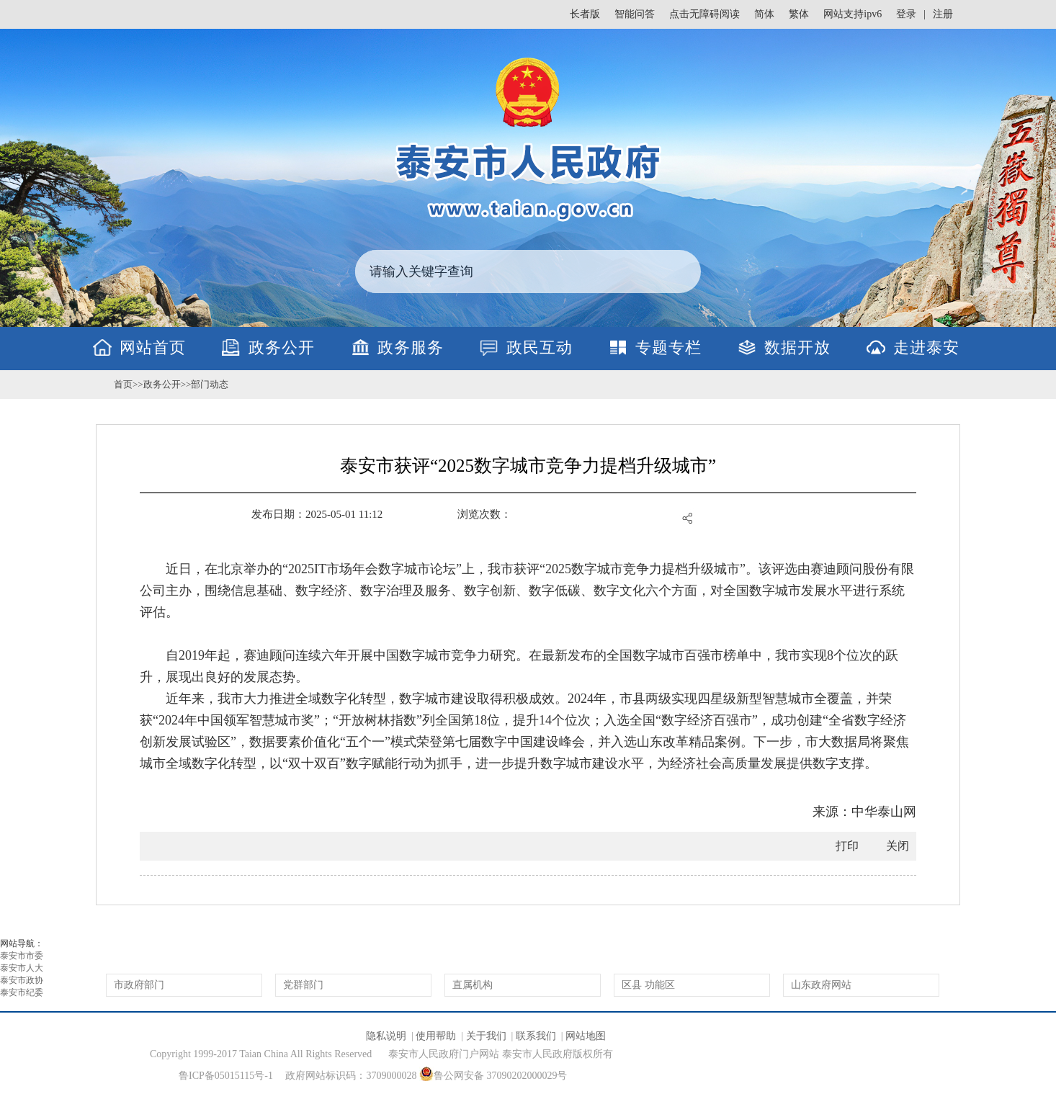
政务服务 (410, 347)
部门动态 (209, 384)
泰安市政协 (21, 980)
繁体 (799, 14)
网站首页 (153, 347)
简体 (764, 14)
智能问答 (634, 14)
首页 (123, 384)
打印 (847, 846)
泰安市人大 (21, 968)
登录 (906, 14)
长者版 (585, 14)
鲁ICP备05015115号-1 (226, 1075)
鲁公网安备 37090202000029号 (493, 1074)
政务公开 (282, 347)
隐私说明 (386, 1036)
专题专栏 (668, 347)
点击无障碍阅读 (704, 14)
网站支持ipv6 (852, 14)
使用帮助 (436, 1036)
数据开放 (797, 347)
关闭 (897, 846)
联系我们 (536, 1036)
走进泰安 (926, 347)
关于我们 (486, 1036)
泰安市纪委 (21, 992)
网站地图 (585, 1036)
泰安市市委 (21, 956)
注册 (943, 14)
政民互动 (539, 347)
